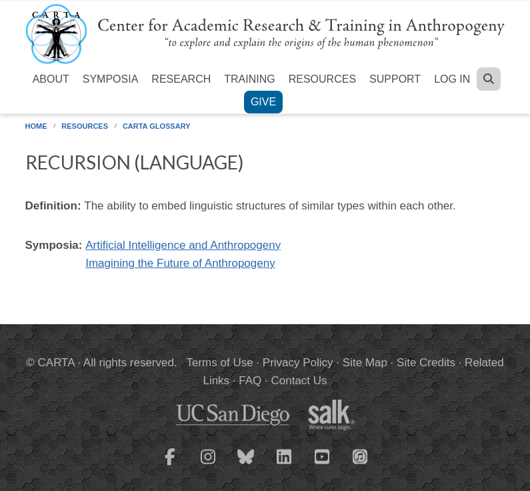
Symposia (111, 79)
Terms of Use (220, 362)
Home (36, 126)
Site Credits (426, 362)
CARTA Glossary (157, 126)
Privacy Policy (298, 362)
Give (263, 101)
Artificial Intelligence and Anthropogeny (183, 245)
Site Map (365, 362)
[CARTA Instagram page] (208, 465)
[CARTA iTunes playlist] (360, 455)
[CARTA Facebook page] (170, 465)
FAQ (250, 380)
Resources (322, 79)
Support (395, 79)
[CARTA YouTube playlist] (322, 465)
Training (249, 79)
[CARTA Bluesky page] (246, 465)
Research (181, 79)
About (51, 79)
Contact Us (299, 380)
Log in (452, 79)
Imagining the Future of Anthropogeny (180, 263)
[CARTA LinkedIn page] (284, 465)
